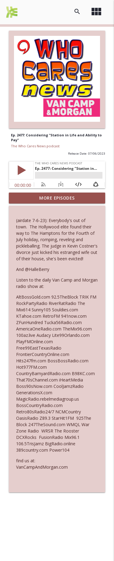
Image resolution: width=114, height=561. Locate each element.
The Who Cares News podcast (35, 146)
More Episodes (57, 198)
